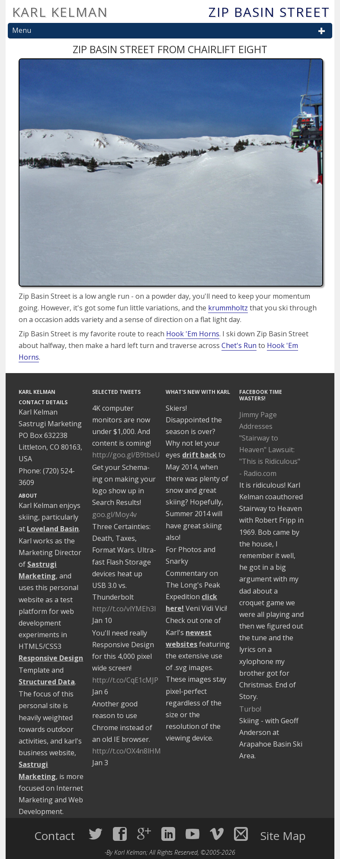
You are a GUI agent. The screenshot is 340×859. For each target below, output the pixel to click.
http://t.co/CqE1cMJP (125, 680)
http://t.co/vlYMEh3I (124, 608)
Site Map (283, 835)
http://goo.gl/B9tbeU (126, 455)
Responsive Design (51, 658)
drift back (199, 455)
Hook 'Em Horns (192, 333)
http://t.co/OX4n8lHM (126, 751)
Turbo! (250, 709)
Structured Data (47, 682)
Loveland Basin (53, 528)
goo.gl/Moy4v (114, 514)
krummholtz (228, 308)
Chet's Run (239, 345)
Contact (56, 835)
